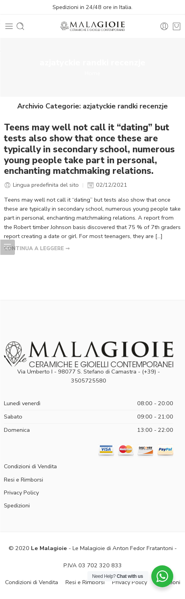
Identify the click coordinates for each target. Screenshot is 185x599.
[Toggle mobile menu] (9, 26)
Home (92, 73)
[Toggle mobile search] (20, 26)
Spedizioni (17, 505)
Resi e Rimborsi (23, 480)
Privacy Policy (21, 492)
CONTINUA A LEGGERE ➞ (37, 248)
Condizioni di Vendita (30, 466)
